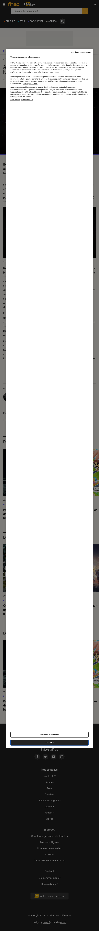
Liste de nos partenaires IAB (21, 100)
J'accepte (49, 742)
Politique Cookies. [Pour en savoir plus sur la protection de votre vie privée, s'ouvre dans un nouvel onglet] (30, 84)
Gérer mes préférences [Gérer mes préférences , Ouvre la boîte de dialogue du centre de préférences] (49, 734)
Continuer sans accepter (81, 52)
